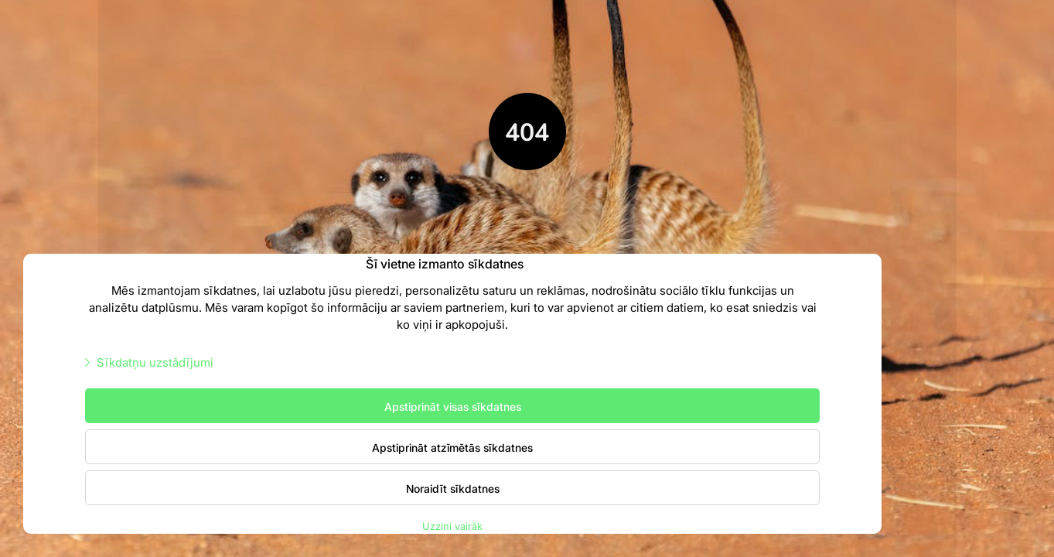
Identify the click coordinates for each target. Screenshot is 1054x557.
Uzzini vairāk (452, 525)
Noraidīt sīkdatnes (453, 488)
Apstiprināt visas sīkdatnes (452, 406)
